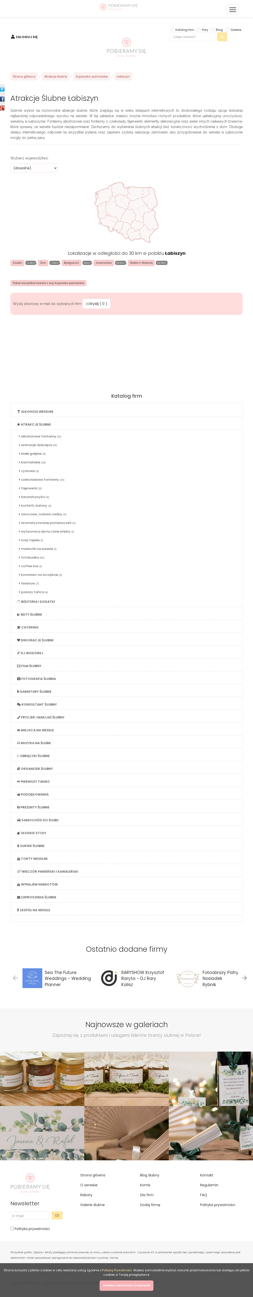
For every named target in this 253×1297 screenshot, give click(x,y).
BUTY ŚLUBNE (29, 614)
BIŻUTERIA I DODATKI (36, 601)
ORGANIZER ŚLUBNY (35, 768)
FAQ (203, 1194)
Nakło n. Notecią (141, 263)
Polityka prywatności (32, 1228)
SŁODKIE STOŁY (31, 833)
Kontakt (206, 1175)
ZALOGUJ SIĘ (27, 37)
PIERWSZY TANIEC (33, 781)
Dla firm (147, 1194)
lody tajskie (31, 540)
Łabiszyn (123, 76)
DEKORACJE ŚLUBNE (35, 640)
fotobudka (31, 557)
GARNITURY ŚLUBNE (34, 691)
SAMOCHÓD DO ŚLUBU (38, 820)
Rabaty (86, 1194)
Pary (205, 29)
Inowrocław (104, 263)
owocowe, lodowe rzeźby (42, 514)
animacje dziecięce (38, 445)
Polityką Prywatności (117, 1270)
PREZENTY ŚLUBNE (33, 807)
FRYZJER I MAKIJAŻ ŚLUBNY (40, 717)
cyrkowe (29, 471)
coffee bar (30, 566)
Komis (145, 1185)
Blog (219, 29)
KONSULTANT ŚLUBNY (37, 704)
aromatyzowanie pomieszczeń (47, 522)
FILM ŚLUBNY (29, 666)
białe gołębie (32, 453)
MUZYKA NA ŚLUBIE (34, 743)
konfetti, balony (35, 505)
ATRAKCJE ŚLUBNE (34, 424)
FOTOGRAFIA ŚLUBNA (36, 678)
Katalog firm (184, 29)
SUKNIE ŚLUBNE (30, 845)
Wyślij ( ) (96, 303)
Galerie (236, 29)
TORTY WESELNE (32, 858)
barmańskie (32, 462)
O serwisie (89, 1185)
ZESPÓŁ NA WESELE (33, 910)
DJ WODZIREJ (30, 653)
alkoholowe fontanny (40, 436)
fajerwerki (30, 488)
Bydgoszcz (71, 263)
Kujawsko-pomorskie (92, 76)
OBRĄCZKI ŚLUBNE (33, 756)
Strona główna (24, 76)
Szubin (17, 263)
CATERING (28, 627)
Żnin (43, 263)
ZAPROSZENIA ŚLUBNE (36, 897)
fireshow (29, 583)
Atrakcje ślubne (55, 76)
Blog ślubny (149, 1175)
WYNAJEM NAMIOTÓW (37, 884)
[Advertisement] (126, 352)
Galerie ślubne (92, 1204)
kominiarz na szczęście (40, 574)
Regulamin (209, 1185)
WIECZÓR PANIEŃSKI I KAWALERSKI (47, 871)
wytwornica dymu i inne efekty (46, 531)
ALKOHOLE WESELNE (35, 411)
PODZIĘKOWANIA (33, 794)
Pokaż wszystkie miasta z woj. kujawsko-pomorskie (48, 283)
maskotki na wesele (38, 548)
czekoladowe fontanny (41, 479)
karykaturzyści (34, 497)
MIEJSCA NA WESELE (35, 730)
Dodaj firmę (150, 1204)
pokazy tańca (33, 592)
